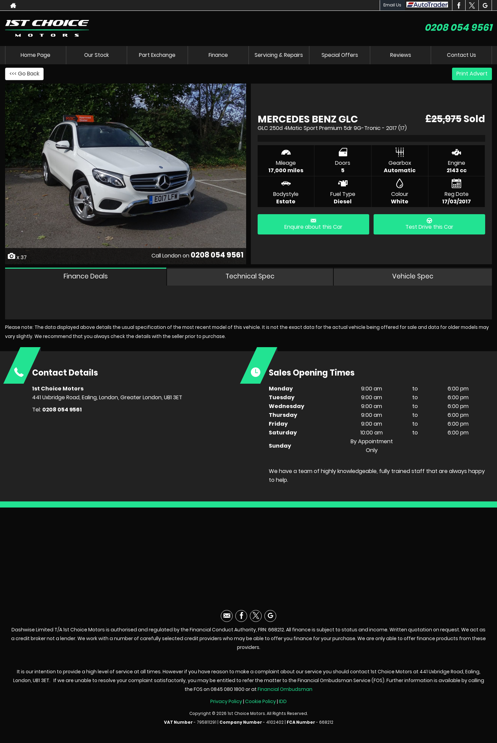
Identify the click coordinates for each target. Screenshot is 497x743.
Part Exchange (157, 55)
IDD (283, 705)
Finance (218, 55)
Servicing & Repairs (278, 55)
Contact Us (461, 55)
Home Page (35, 55)
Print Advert (472, 73)
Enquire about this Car (313, 224)
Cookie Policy (260, 705)
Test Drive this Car (429, 224)
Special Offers (339, 55)
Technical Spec (251, 278)
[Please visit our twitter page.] (471, 5)
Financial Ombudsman (285, 693)
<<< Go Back (24, 73)
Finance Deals (86, 278)
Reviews (400, 55)
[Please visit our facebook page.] (458, 5)
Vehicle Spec (413, 278)
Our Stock (96, 55)
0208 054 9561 (458, 27)
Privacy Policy (226, 705)
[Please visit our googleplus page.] (485, 5)
